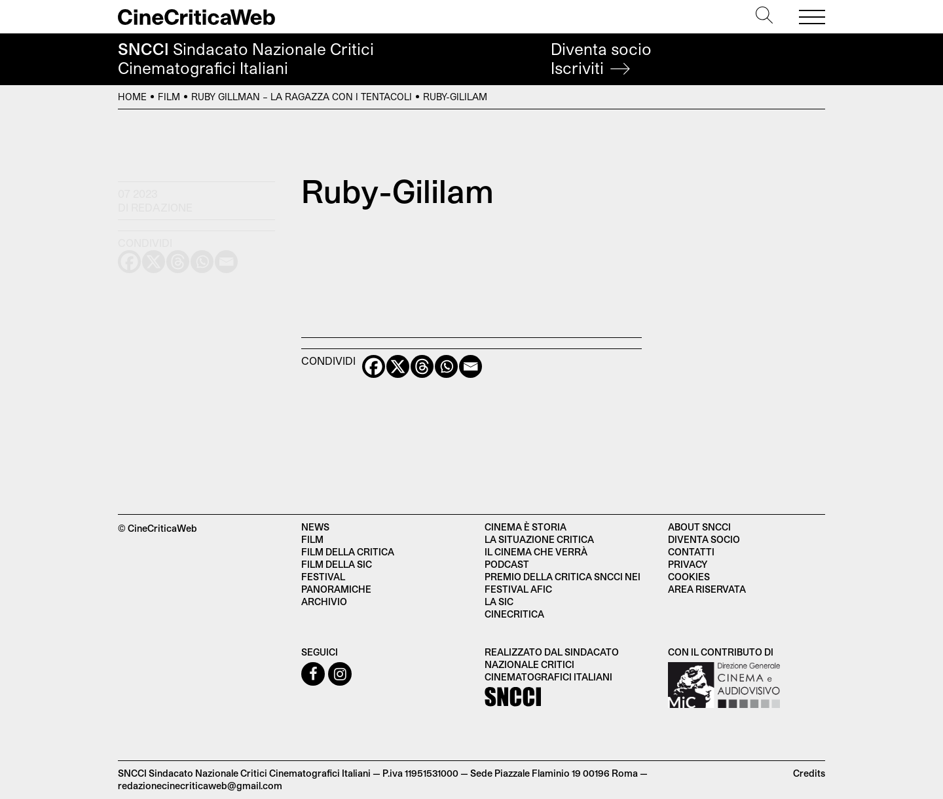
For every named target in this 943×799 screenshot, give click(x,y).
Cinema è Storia (525, 526)
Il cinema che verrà (536, 551)
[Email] (470, 366)
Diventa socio (601, 58)
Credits (809, 773)
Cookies (689, 576)
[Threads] (422, 366)
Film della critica (347, 551)
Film (169, 96)
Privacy (687, 564)
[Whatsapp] (446, 366)
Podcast (507, 564)
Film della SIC (336, 564)
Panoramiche (336, 589)
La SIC (499, 601)
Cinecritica (514, 614)
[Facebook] (373, 366)
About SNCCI (699, 526)
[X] (397, 366)
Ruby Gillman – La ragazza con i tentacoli (301, 96)
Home (132, 96)
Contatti (691, 551)
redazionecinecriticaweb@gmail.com (200, 785)
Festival (323, 576)
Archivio (324, 601)
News (315, 526)
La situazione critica (539, 539)
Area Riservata (707, 589)
